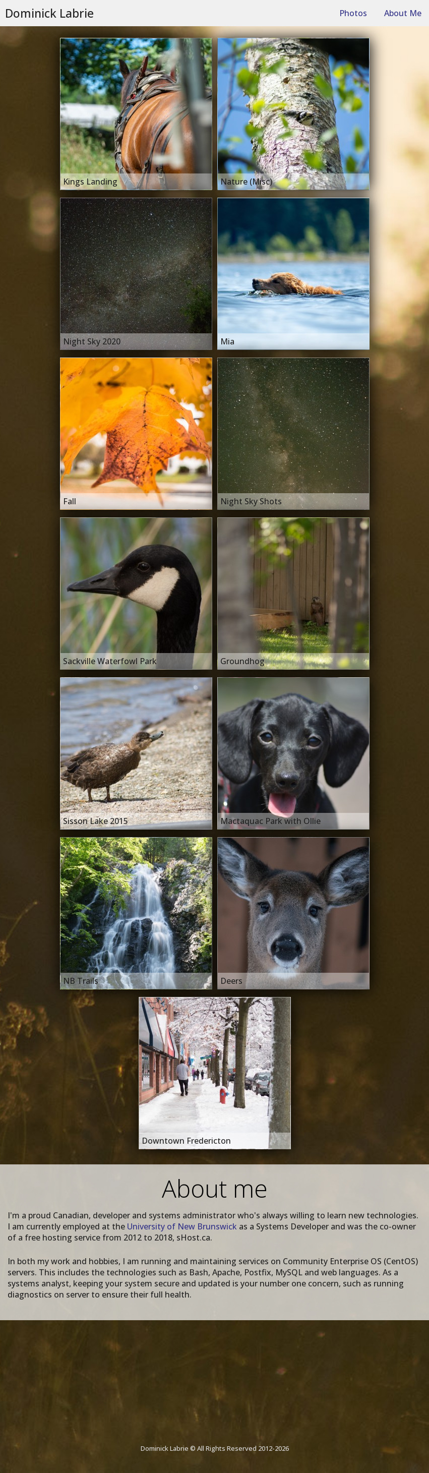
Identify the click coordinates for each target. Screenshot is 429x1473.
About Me (402, 13)
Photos (353, 13)
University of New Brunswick (182, 1226)
